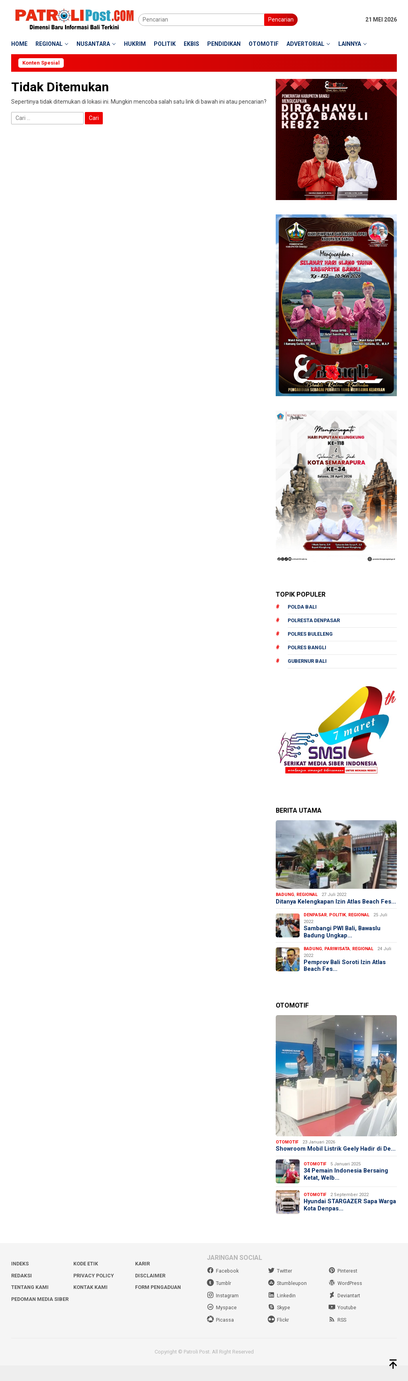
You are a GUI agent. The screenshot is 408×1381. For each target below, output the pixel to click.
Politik (337, 923)
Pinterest (342, 1288)
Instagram (223, 1311)
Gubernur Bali (308, 662)
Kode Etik (85, 1280)
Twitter (280, 1288)
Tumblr (219, 1299)
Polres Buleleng (311, 635)
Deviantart (344, 1311)
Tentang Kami (30, 1303)
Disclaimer (150, 1292)
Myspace (222, 1324)
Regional (307, 895)
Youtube (342, 1324)
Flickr (278, 1336)
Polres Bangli (308, 649)
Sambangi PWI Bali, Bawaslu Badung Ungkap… (343, 940)
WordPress (345, 1299)
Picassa (220, 1336)
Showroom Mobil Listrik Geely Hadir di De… (330, 1162)
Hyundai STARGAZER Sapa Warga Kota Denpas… (342, 1222)
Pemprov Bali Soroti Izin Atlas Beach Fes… (345, 975)
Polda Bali (303, 607)
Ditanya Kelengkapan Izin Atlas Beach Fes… (329, 906)
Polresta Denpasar (314, 621)
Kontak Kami (90, 1303)
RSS (337, 1336)
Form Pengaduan (159, 1303)
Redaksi (21, 1292)
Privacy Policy (94, 1292)
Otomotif (287, 1151)
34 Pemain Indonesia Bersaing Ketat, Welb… (346, 1191)
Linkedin (282, 1311)
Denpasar (315, 923)
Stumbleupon (288, 1299)
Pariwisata (337, 957)
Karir (142, 1280)
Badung (285, 895)
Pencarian (281, 19)
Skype (279, 1324)
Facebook (223, 1288)
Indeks (20, 1280)
